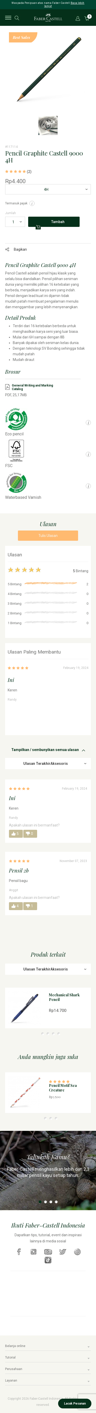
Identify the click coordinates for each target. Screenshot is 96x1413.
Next (91, 74)
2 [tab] (42, 1033)
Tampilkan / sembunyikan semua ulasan (45, 750)
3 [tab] (48, 1033)
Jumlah (10, 213)
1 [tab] (37, 1033)
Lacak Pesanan (75, 1403)
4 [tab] (53, 1033)
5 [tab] (58, 1033)
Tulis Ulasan (48, 536)
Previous (5, 74)
